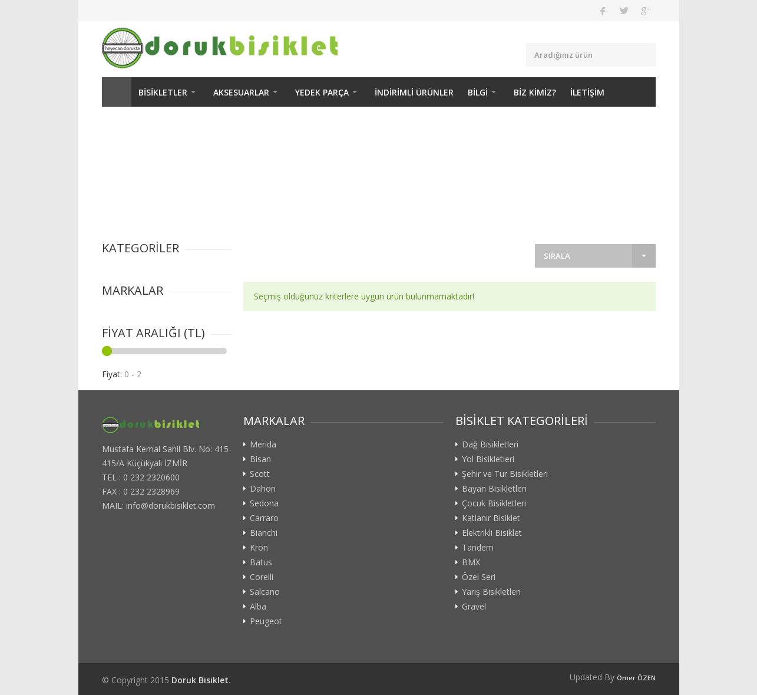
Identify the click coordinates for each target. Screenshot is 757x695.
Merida (263, 444)
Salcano (265, 592)
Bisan (260, 459)
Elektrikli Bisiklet (492, 533)
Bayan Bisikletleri (494, 488)
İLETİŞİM (587, 92)
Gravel (474, 606)
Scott (260, 474)
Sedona (264, 503)
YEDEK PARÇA (322, 92)
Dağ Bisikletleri (490, 444)
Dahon (263, 488)
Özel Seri (478, 577)
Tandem (478, 547)
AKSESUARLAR (241, 92)
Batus (261, 562)
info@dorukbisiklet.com (170, 505)
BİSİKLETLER (162, 92)
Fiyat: (112, 374)
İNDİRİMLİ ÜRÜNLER (414, 92)
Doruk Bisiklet (200, 680)
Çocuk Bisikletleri (494, 503)
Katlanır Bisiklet (491, 518)
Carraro (264, 518)
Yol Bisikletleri (488, 459)
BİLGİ (478, 92)
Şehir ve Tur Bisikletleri (505, 474)
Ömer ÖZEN (636, 677)
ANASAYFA (116, 92)
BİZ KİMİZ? (535, 92)
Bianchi (263, 533)
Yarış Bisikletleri (491, 592)
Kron (259, 547)
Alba (258, 606)
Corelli (261, 577)
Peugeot (266, 621)
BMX (471, 562)
